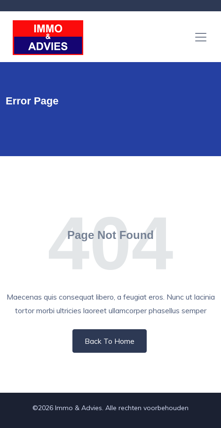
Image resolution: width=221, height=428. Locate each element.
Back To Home (109, 341)
